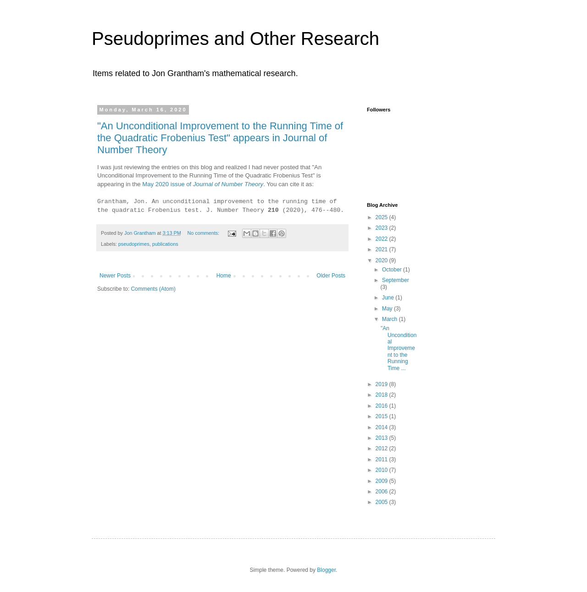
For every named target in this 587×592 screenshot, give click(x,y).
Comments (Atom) (153, 289)
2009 (382, 481)
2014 (382, 427)
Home (223, 275)
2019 (382, 384)
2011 (382, 459)
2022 (382, 239)
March (390, 319)
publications (165, 244)
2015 (382, 416)
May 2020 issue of (202, 184)
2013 (382, 438)
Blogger (326, 570)
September (395, 280)
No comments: (204, 233)
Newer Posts (115, 275)
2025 (382, 217)
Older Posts (330, 275)
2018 (382, 395)
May (388, 308)
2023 (382, 228)
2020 (382, 260)
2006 (382, 491)
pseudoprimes (134, 244)
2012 (382, 448)
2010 (382, 470)
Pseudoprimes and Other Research (235, 38)
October (392, 269)
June (388, 297)
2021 (382, 249)
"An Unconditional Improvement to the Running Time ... (398, 348)
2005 (382, 502)
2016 (382, 406)
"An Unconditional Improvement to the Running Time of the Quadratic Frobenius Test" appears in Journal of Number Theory (220, 137)
